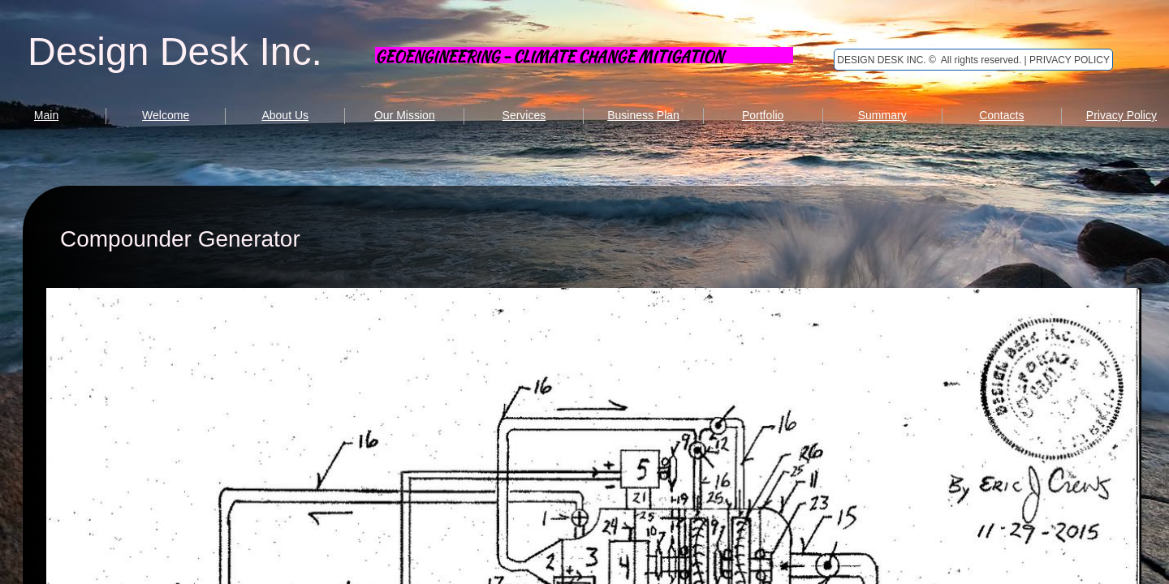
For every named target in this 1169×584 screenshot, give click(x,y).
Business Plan (643, 115)
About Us (284, 115)
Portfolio (762, 115)
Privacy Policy (1121, 115)
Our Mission (404, 115)
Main (46, 115)
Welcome (165, 115)
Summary (882, 115)
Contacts (1001, 115)
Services (524, 115)
